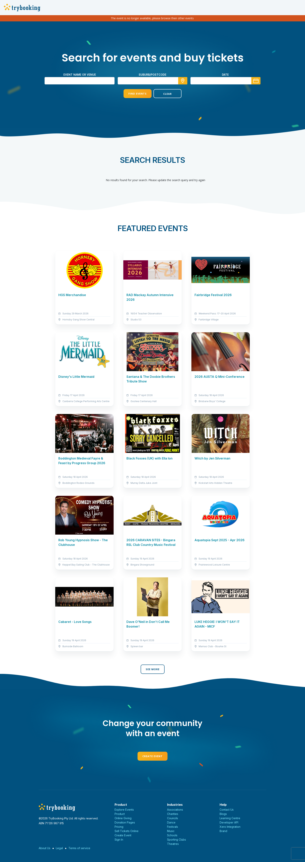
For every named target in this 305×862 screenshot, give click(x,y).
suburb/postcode (152, 74)
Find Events (137, 93)
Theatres (173, 843)
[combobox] (152, 80)
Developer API (229, 822)
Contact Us (227, 809)
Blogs (223, 814)
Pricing (119, 826)
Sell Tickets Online (126, 831)
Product (120, 814)
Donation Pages (125, 822)
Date (225, 74)
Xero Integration (230, 826)
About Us (44, 848)
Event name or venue (79, 74)
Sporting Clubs (176, 839)
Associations (175, 809)
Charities (172, 814)
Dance (171, 822)
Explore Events (124, 809)
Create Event (152, 756)
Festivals (172, 826)
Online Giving (123, 818)
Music (170, 831)
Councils (172, 818)
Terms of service (79, 848)
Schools (172, 835)
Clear (167, 94)
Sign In (119, 839)
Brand (223, 831)
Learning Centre (230, 818)
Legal (59, 848)
